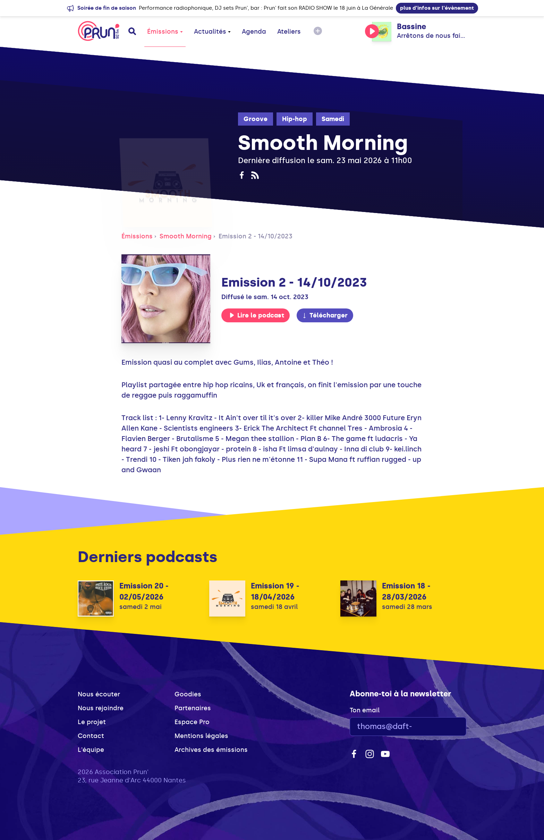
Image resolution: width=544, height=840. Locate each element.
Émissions (165, 31)
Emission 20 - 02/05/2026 (143, 591)
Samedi (333, 119)
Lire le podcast (256, 315)
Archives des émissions (211, 750)
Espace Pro (192, 722)
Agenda (254, 31)
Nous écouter (99, 694)
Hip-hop (294, 119)
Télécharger (325, 315)
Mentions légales (201, 736)
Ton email (365, 710)
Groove (255, 119)
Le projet (92, 722)
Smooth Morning (186, 236)
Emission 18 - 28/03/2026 (406, 591)
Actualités (212, 31)
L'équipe (91, 750)
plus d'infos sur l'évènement (437, 8)
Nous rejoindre (101, 708)
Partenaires (193, 708)
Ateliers (289, 31)
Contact (91, 736)
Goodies (188, 694)
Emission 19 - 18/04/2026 (275, 591)
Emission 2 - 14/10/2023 (255, 236)
